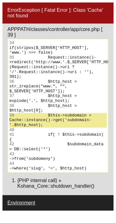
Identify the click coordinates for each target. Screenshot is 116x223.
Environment (21, 202)
